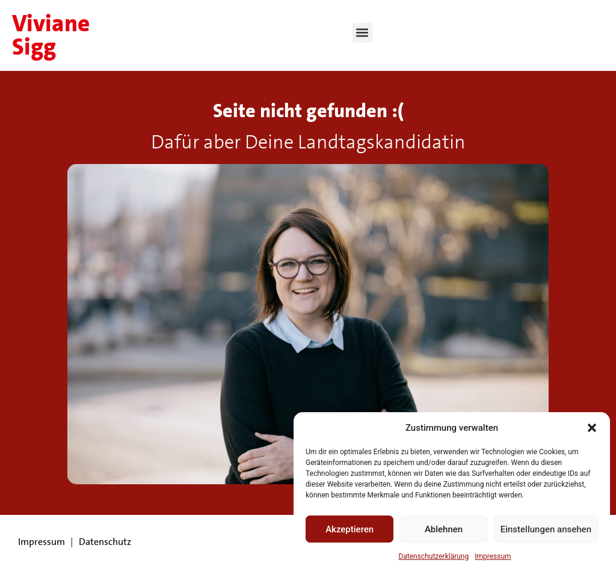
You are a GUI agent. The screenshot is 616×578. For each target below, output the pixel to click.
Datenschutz (105, 541)
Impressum (493, 556)
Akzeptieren (349, 529)
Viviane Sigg (51, 35)
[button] (592, 428)
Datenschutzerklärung (433, 556)
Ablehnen (444, 529)
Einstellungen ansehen (545, 529)
